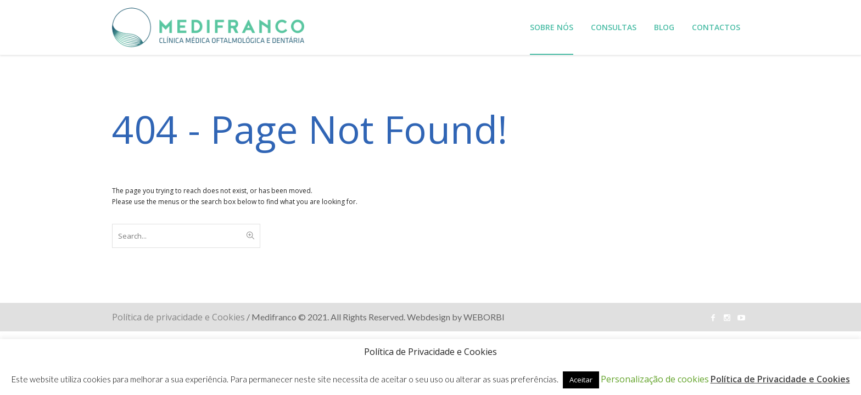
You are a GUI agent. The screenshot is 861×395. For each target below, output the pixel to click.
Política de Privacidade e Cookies (780, 379)
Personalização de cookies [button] (655, 379)
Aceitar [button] (580, 380)
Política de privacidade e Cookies (178, 317)
